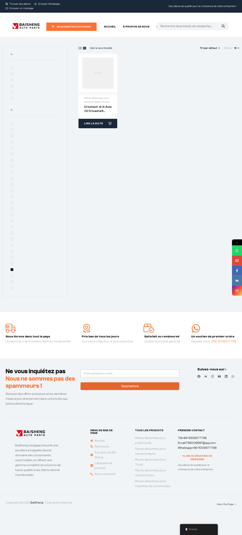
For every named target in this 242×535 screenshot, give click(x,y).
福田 (19, 309)
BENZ (19, 144)
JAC (19, 199)
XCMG (20, 284)
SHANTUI (22, 260)
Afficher (228, 48)
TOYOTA (21, 272)
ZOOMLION (23, 296)
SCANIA (21, 242)
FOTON (21, 175)
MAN (19, 223)
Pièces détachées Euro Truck (36, 90)
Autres (20, 118)
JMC (19, 205)
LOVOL (20, 217)
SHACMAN (23, 254)
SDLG (19, 248)
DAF (18, 156)
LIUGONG (22, 211)
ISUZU (20, 187)
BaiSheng (36, 524)
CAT (19, 150)
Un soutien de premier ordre (212, 357)
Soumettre (130, 407)
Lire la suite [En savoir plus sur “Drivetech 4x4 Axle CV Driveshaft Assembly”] (93, 123)
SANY (19, 236)
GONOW (21, 181)
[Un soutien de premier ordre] (196, 349)
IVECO (20, 193)
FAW (19, 169)
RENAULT (22, 230)
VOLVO (20, 278)
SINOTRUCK (24, 266)
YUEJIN (21, 290)
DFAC (19, 163)
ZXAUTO (22, 302)
